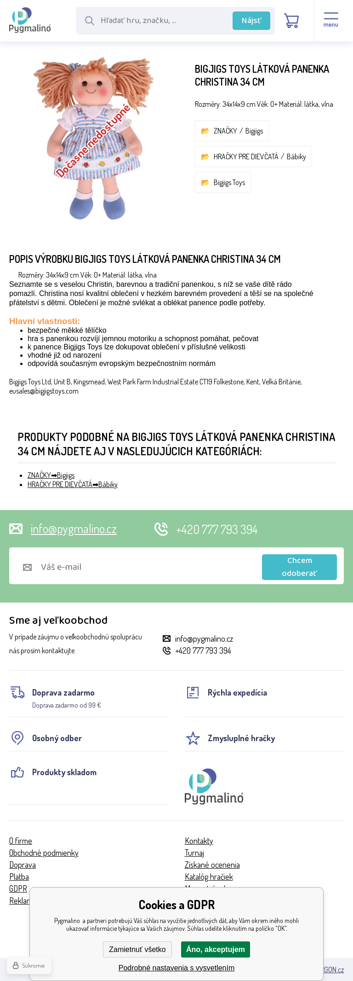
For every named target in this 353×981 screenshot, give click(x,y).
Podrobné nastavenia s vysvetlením (177, 968)
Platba (19, 876)
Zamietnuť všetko (137, 949)
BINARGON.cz (325, 969)
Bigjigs (254, 130)
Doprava (22, 864)
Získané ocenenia (212, 864)
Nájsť (252, 20)
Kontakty (199, 841)
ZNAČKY (225, 130)
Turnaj (194, 852)
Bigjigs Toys (229, 182)
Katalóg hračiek (209, 876)
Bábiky (296, 156)
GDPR (18, 888)
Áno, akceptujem (215, 949)
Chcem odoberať (299, 567)
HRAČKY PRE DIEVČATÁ (246, 156)
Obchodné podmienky (44, 852)
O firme (20, 841)
